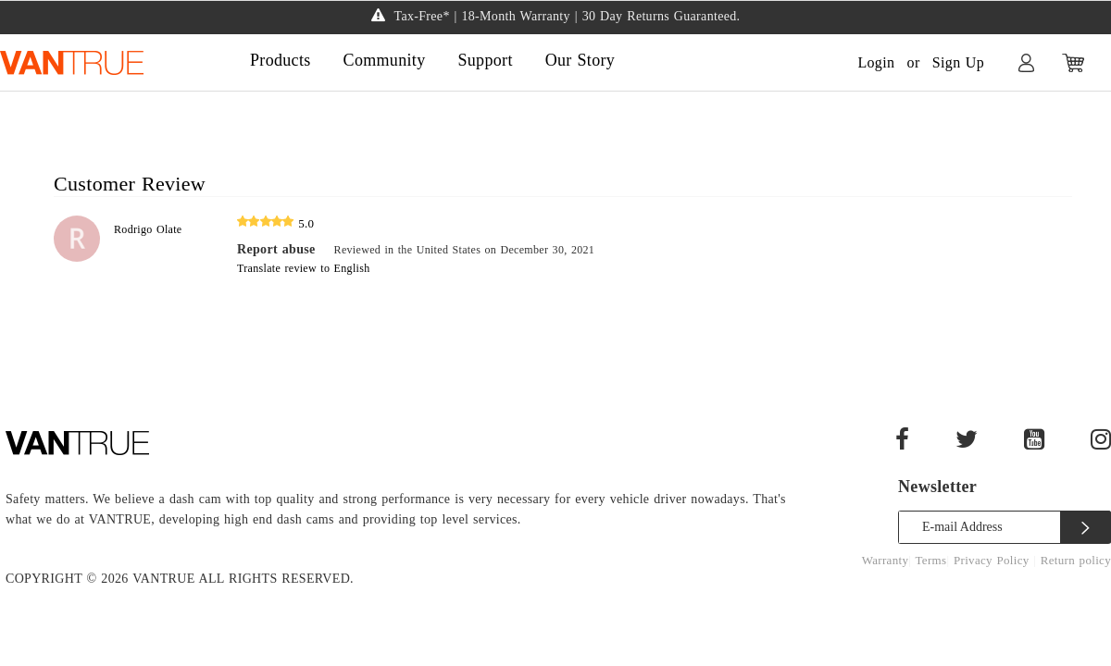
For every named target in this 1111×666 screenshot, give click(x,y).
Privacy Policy (993, 560)
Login (875, 62)
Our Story (580, 60)
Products (280, 60)
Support (484, 60)
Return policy (1076, 560)
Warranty (885, 560)
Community (384, 60)
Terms (931, 560)
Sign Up (958, 62)
